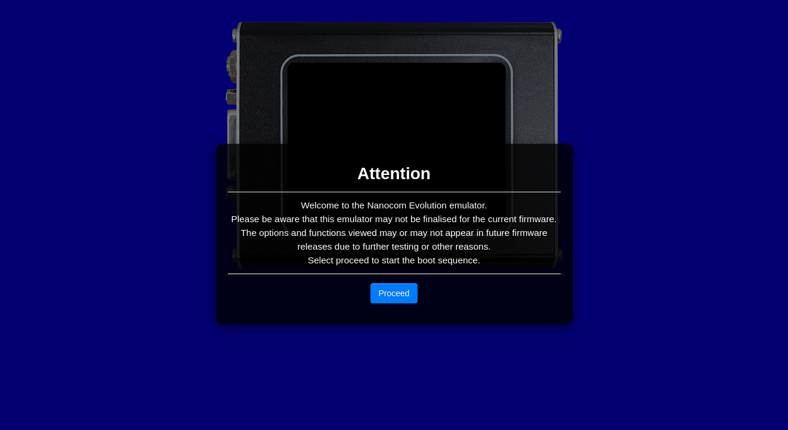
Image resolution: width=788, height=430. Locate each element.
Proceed (393, 293)
